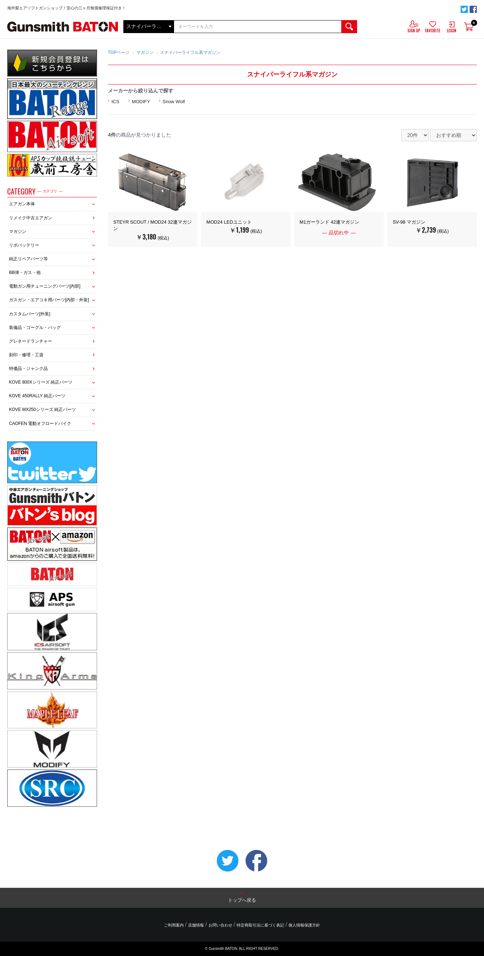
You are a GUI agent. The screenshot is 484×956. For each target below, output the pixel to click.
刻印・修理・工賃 (26, 354)
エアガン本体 (22, 203)
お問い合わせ (220, 925)
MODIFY (141, 101)
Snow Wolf (174, 101)
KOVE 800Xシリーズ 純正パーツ (40, 382)
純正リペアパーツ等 (28, 258)
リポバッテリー (24, 245)
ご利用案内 (174, 925)
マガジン (17, 231)
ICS (115, 101)
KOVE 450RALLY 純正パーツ (37, 395)
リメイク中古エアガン (30, 217)
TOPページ (118, 52)
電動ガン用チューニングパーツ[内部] (45, 286)
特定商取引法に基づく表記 (260, 925)
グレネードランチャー (30, 341)
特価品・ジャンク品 (28, 368)
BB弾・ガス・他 (25, 272)
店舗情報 (196, 925)
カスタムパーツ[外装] (29, 313)
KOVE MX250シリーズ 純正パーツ (42, 409)
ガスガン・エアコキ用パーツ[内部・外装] (49, 299)
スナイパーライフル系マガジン (190, 52)
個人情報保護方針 (304, 925)
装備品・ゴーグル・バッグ (35, 327)
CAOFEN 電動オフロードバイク (40, 423)
